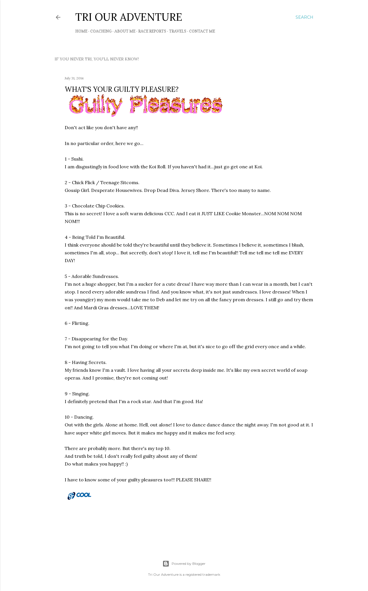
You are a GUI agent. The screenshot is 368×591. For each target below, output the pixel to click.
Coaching (101, 30)
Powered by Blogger (184, 563)
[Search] (304, 17)
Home (81, 30)
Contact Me (202, 30)
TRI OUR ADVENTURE (128, 17)
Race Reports (152, 30)
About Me (124, 30)
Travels (177, 30)
